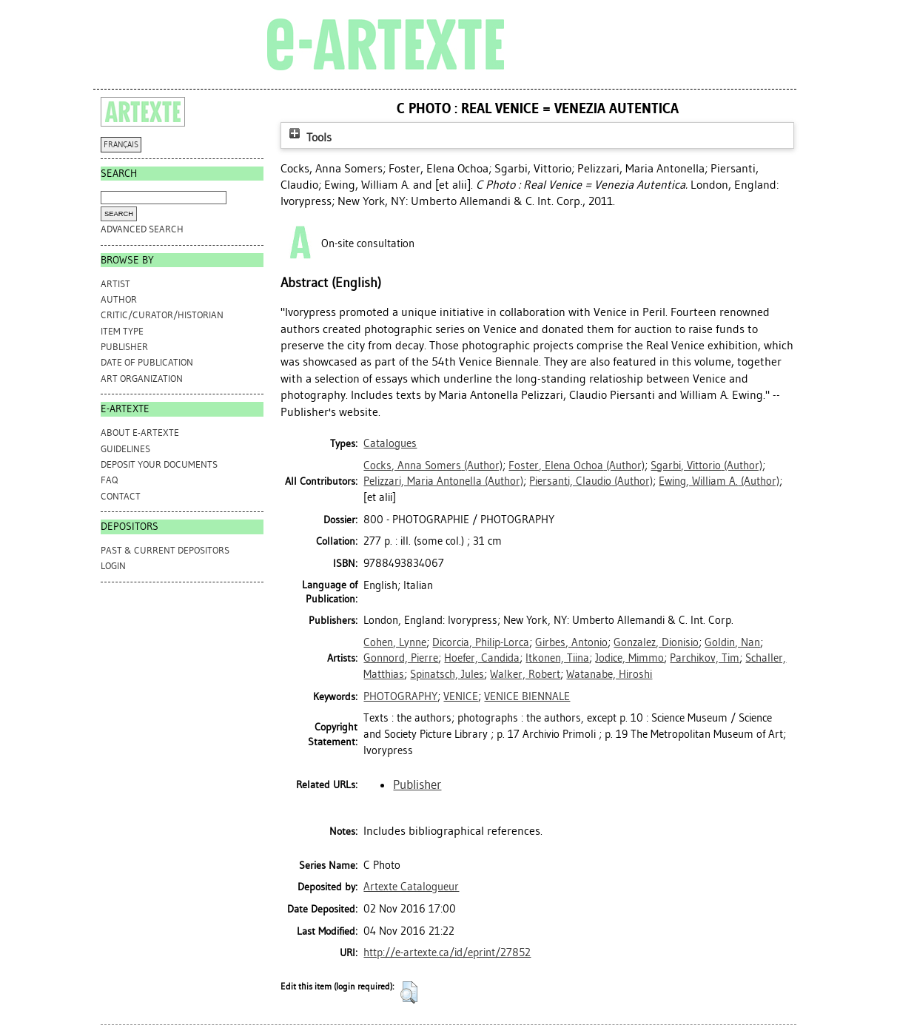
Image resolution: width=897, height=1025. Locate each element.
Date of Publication (147, 362)
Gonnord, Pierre (400, 658)
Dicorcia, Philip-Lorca (480, 642)
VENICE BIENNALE (527, 696)
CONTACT (121, 496)
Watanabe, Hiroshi (609, 674)
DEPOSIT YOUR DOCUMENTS (159, 464)
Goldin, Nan (732, 642)
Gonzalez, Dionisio (656, 642)
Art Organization (142, 378)
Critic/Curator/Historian (162, 314)
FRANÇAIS (121, 144)
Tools (309, 137)
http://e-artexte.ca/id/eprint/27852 (447, 952)
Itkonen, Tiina (557, 658)
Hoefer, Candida (482, 658)
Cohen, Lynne (394, 642)
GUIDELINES (125, 448)
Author (119, 299)
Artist (115, 283)
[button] (409, 992)
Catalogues (390, 443)
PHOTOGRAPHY (400, 696)
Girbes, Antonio (571, 642)
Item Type (122, 331)
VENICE (460, 696)
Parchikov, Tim (704, 658)
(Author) (433, 465)
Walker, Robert (525, 674)
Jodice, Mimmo (629, 658)
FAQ (109, 479)
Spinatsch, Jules (447, 674)
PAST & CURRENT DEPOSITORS (165, 550)
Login (113, 565)
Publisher (124, 346)
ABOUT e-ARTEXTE (140, 432)
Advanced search (142, 229)
